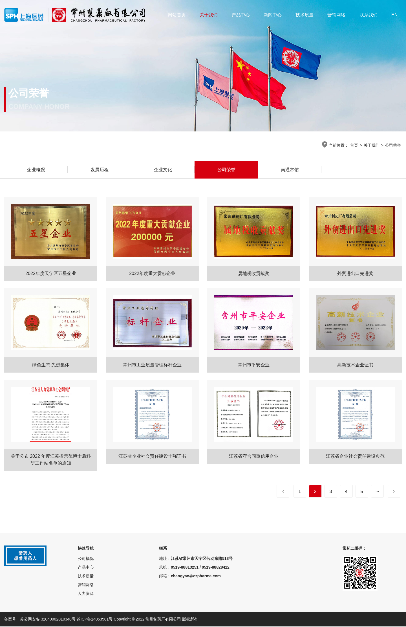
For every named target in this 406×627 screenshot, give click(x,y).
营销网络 (336, 14)
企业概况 (36, 170)
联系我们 (368, 14)
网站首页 (177, 14)
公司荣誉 (393, 145)
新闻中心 (273, 14)
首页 (354, 145)
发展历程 (100, 170)
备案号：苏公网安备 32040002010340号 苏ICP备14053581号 (59, 619)
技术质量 (304, 14)
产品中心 (241, 14)
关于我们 (209, 14)
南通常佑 (290, 170)
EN (394, 14)
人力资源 (86, 594)
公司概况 (86, 559)
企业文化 (163, 170)
